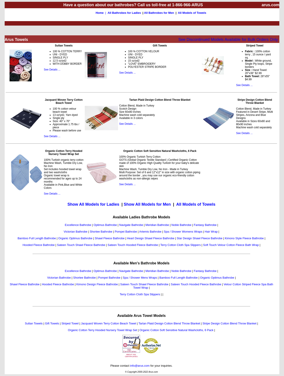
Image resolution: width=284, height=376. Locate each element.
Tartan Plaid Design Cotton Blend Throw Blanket (169, 323)
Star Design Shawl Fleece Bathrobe (200, 238)
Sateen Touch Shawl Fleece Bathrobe (81, 245)
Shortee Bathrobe (101, 231)
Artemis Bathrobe (150, 231)
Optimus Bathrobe (105, 225)
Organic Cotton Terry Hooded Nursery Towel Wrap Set (102, 330)
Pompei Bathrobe (126, 231)
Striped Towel (70, 323)
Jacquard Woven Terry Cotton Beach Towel (108, 323)
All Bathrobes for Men (159, 12)
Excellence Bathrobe (78, 225)
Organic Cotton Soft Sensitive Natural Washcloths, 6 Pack (176, 330)
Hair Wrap (211, 231)
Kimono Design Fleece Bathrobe (97, 284)
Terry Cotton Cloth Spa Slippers (180, 245)
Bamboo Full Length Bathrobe (37, 238)
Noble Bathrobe (181, 225)
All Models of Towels (192, 12)
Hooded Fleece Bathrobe (39, 245)
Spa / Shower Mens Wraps (140, 277)
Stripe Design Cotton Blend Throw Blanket (229, 323)
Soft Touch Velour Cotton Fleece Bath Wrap (231, 245)
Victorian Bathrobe (75, 231)
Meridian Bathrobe (157, 225)
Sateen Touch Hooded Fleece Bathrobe (133, 245)
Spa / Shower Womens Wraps (183, 231)
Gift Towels (52, 323)
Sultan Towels (34, 323)
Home (100, 12)
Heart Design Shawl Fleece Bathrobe (150, 238)
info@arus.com (140, 365)
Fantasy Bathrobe (205, 225)
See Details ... (52, 69)
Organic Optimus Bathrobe (75, 238)
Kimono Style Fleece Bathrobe (244, 238)
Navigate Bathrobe (131, 225)
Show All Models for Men (147, 204)
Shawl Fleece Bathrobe (109, 238)
